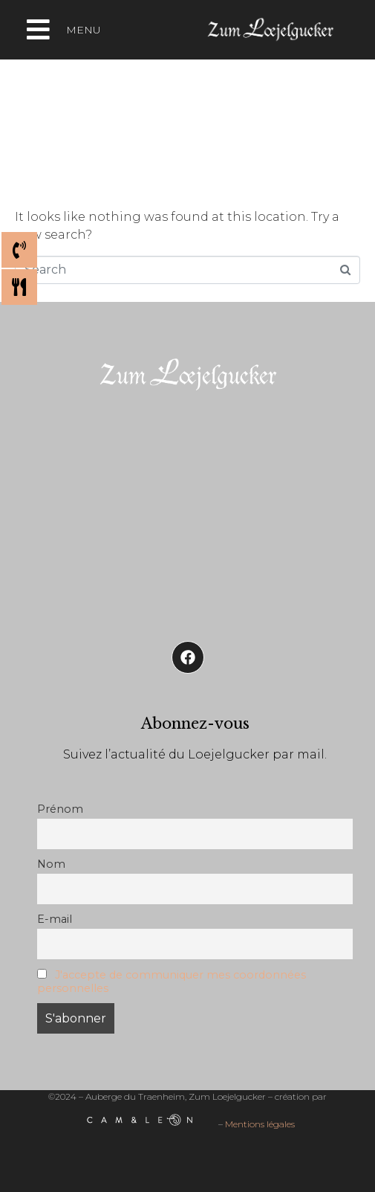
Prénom (60, 809)
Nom (51, 864)
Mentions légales (260, 1124)
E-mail (54, 919)
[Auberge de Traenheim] (187, 511)
